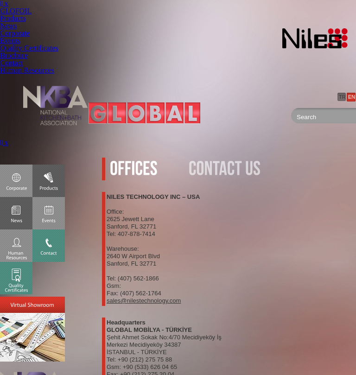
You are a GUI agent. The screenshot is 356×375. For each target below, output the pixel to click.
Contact (11, 63)
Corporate (15, 33)
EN (351, 97)
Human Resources (27, 70)
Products (13, 18)
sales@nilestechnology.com (144, 300)
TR (342, 97)
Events (10, 40)
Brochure (14, 55)
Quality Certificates (29, 48)
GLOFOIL (16, 11)
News (8, 26)
